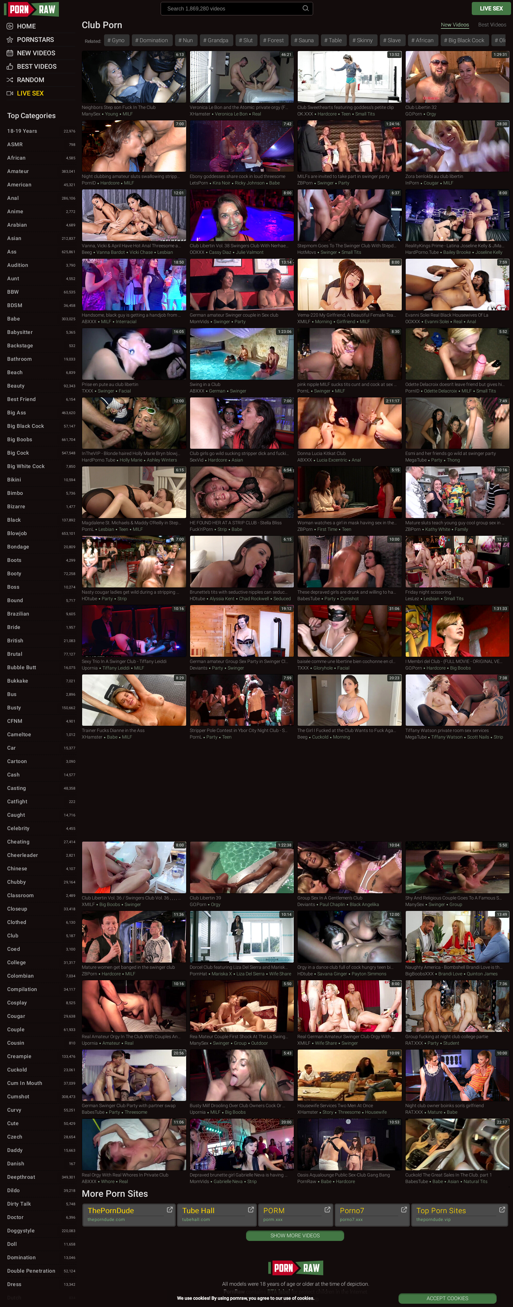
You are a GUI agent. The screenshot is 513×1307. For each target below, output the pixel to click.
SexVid (196, 459)
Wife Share (279, 973)
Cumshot (349, 598)
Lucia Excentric (332, 459)
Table (334, 40)
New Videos (455, 25)
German (217, 390)
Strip (222, 529)
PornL (303, 390)
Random (30, 80)
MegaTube (416, 459)
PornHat (198, 973)
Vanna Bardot (111, 252)
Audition (42, 265)
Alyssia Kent (222, 598)
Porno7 (369, 1215)
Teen (346, 113)
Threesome (135, 1112)
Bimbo (42, 493)
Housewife (375, 1112)
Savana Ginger (332, 973)
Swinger (325, 182)
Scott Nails (478, 737)
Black (42, 520)
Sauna (305, 40)
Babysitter (42, 332)
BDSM (42, 305)
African (424, 40)
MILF (127, 113)
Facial (124, 390)
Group (455, 904)
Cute (42, 1123)
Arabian (42, 225)
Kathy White (437, 529)
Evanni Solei (437, 321)
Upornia (90, 668)
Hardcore (327, 113)
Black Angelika (364, 904)
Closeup (42, 909)
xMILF (303, 321)
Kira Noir (221, 182)
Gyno (118, 40)
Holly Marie (131, 459)
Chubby (42, 882)
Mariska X (222, 973)
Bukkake (42, 681)
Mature (435, 1112)
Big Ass (42, 413)
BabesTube (308, 598)
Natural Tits (475, 1181)
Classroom (42, 895)
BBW (42, 292)
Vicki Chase (141, 252)
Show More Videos (295, 1235)
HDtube (89, 598)
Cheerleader (42, 855)
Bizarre (42, 507)
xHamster (200, 113)
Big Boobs (460, 668)
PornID (89, 182)
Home (26, 26)
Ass (42, 252)
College (42, 963)
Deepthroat (42, 1177)
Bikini (42, 480)
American (42, 185)
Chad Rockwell (254, 598)
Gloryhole (323, 668)
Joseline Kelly (488, 252)
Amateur (111, 1043)
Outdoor (259, 1043)
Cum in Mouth (42, 1083)
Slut (247, 40)
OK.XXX (305, 113)
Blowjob (42, 533)
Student (450, 1043)
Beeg (87, 252)
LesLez (412, 598)
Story (328, 1112)
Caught (42, 815)
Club (42, 936)
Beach (42, 372)
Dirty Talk (42, 1204)
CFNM (42, 721)
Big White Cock (42, 466)
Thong (453, 459)
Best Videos (37, 66)
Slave (393, 40)
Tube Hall (213, 1215)
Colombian (42, 976)
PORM (292, 1215)
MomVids (199, 321)
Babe (274, 182)
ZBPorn (305, 182)
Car (42, 748)
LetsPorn (199, 182)
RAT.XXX (414, 1043)
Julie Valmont (249, 252)
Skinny (364, 40)
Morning (323, 321)
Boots (42, 560)
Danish (42, 1164)
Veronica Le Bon (231, 113)
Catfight (42, 802)
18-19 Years (42, 131)
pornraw (34, 9)
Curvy (42, 1110)
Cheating (42, 842)
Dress (42, 1284)
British (42, 641)
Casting (42, 788)
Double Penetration (42, 1271)
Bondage (42, 547)
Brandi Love (450, 973)
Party (343, 182)
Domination (153, 40)
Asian (237, 459)
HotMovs (306, 252)
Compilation (42, 989)
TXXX (87, 390)
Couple (42, 1030)
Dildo (42, 1190)
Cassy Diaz (220, 252)
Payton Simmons (368, 973)
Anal (471, 321)
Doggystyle (42, 1231)
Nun (187, 40)
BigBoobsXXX (419, 973)
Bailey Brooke (457, 252)
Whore (107, 1181)
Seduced (282, 598)
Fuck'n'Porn (201, 529)
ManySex (91, 113)
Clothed (42, 922)
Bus (42, 694)
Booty (42, 574)
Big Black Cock (465, 40)
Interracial (125, 321)
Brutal (42, 654)
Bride (42, 627)
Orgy (431, 113)
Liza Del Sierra (251, 973)
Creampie (42, 1056)
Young (111, 113)
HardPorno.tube (422, 252)
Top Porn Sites (456, 1215)
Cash (42, 775)
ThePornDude (126, 1215)
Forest (275, 40)
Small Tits (364, 113)
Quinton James (482, 973)
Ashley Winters (161, 459)
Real (256, 113)
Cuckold (320, 737)
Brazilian (42, 614)
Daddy (42, 1150)
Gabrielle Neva (228, 1181)
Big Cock (42, 453)
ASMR (42, 144)
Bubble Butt (42, 667)
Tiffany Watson (447, 737)
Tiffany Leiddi (116, 668)
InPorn (412, 182)
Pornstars (35, 40)
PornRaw (306, 1181)
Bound (42, 600)
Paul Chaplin (332, 904)
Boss (42, 587)
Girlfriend (346, 321)
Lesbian (164, 252)
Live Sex (491, 8)
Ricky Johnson (250, 182)
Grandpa (217, 40)
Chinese (42, 869)
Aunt (42, 279)
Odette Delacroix (440, 390)
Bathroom (42, 359)
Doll (42, 1244)
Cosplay (42, 1003)
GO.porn (413, 113)
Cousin (42, 1043)
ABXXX (89, 321)
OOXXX (197, 252)
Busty (42, 708)
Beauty (42, 386)
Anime (42, 212)
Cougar (431, 182)
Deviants (198, 668)
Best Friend (42, 399)
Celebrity (42, 828)
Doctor (42, 1217)
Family (461, 529)
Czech (42, 1137)
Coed (42, 949)
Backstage (42, 346)
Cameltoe (42, 735)
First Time (327, 529)
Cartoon (42, 761)
